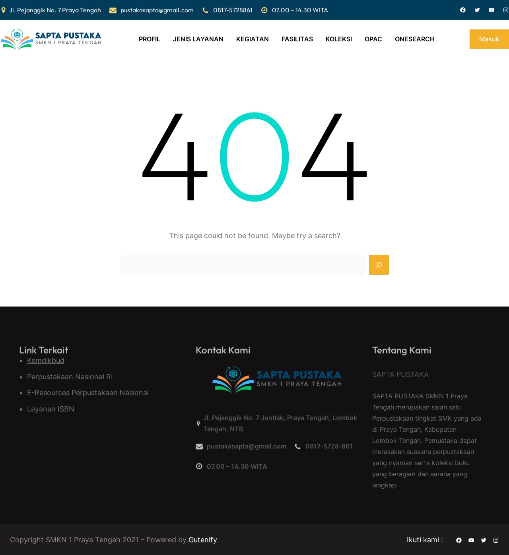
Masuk (489, 39)
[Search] (379, 265)
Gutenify (202, 540)
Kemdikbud (45, 360)
